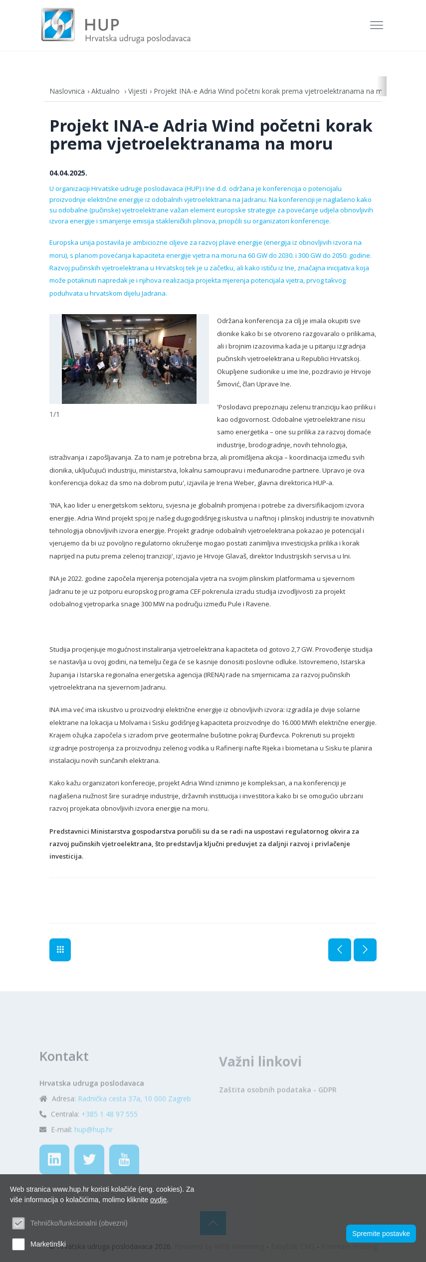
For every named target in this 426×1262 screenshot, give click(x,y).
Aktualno (106, 91)
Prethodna (339, 949)
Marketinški (48, 1244)
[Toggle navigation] (377, 25)
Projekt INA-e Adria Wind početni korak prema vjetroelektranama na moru (274, 91)
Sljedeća (365, 949)
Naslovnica (67, 91)
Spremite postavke (381, 1234)
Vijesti (137, 91)
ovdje (158, 1200)
